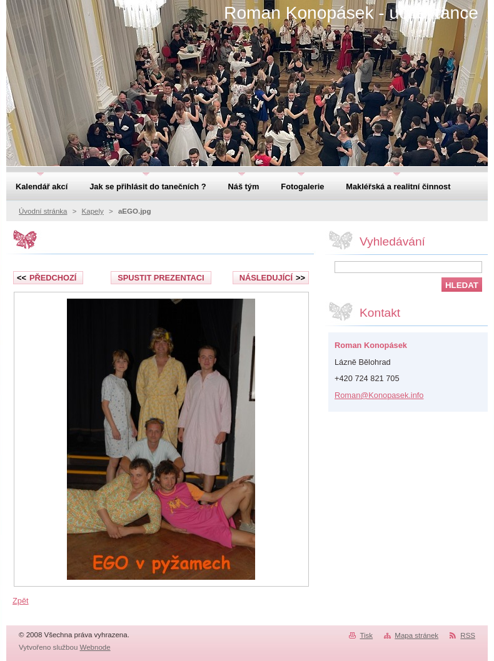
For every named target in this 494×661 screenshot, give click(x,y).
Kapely (93, 211)
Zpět (21, 600)
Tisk (366, 635)
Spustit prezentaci (161, 277)
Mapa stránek (416, 635)
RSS (467, 635)
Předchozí (46, 277)
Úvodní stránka (43, 211)
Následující (272, 277)
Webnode (95, 647)
